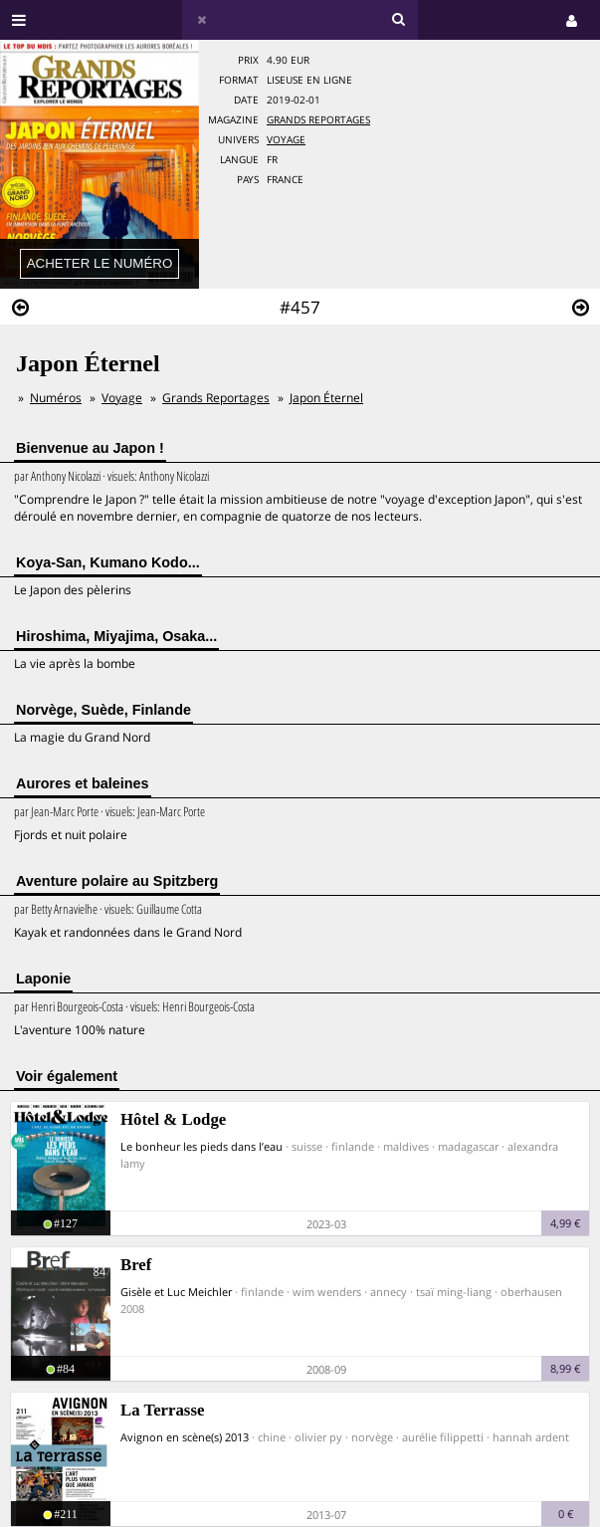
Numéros (56, 397)
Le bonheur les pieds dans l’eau (201, 1146)
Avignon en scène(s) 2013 (184, 1436)
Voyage (286, 139)
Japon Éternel (326, 397)
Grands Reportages (318, 119)
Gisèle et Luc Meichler (176, 1291)
